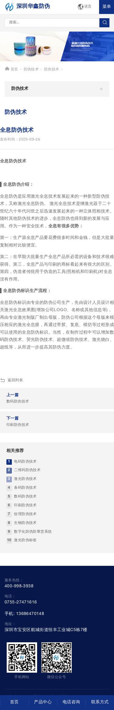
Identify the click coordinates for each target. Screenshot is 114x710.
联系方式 (100, 702)
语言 (85, 7)
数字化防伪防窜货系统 (33, 532)
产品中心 (43, 702)
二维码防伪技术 (27, 470)
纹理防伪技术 (25, 514)
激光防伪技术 (25, 479)
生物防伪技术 (25, 523)
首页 (11, 69)
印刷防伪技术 (25, 506)
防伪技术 (31, 70)
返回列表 (11, 381)
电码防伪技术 (25, 462)
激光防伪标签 (25, 540)
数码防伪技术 (25, 497)
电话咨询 (71, 702)
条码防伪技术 (25, 488)
